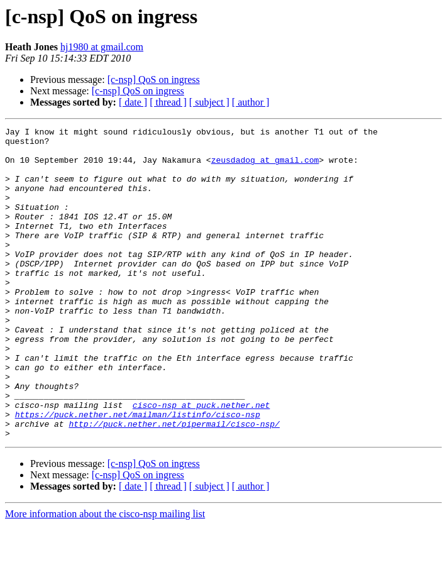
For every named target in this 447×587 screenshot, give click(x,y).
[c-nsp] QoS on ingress (154, 79)
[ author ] (251, 102)
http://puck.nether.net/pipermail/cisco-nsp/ (174, 484)
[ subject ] (209, 102)
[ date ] (133, 102)
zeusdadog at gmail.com (265, 167)
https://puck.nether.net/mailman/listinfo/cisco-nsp (137, 472)
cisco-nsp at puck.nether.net (201, 461)
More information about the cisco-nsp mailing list (105, 576)
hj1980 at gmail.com (101, 46)
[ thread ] (168, 102)
